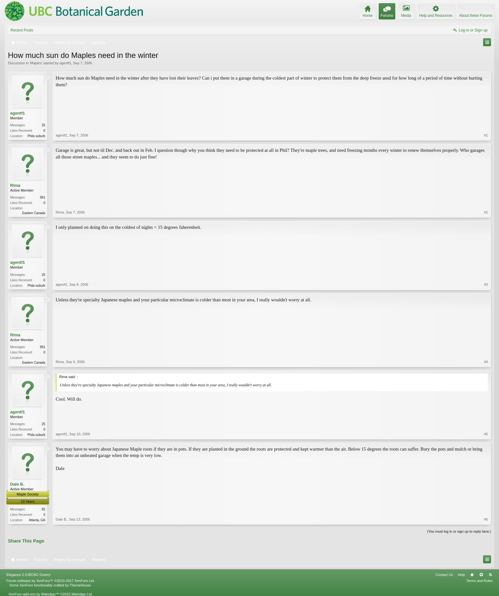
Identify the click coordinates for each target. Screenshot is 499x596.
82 (43, 509)
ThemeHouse (80, 585)
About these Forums (475, 15)
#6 (486, 519)
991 (42, 197)
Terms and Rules (479, 581)
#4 (486, 362)
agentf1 (65, 63)
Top (481, 574)
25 (43, 125)
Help (461, 575)
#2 (486, 212)
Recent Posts (22, 30)
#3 (486, 284)
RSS (490, 574)
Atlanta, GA (37, 520)
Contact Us (444, 575)
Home (472, 574)
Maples (35, 63)
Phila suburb (36, 136)
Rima (15, 185)
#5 (486, 434)
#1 (486, 135)
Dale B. (17, 484)
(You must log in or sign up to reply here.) (459, 531)
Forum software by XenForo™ (50, 581)
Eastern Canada (33, 213)
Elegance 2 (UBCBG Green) (28, 575)
